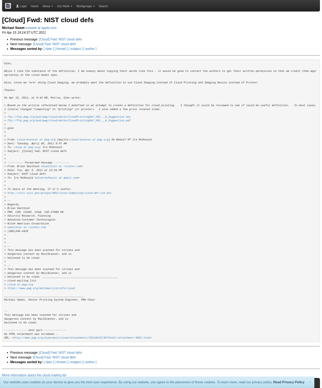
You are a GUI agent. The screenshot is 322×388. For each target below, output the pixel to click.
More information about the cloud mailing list (34, 375)
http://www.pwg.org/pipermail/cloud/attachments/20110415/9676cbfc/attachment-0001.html (82, 337)
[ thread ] (61, 49)
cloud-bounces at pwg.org (36, 139)
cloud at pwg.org (26, 147)
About (48, 6)
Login (21, 6)
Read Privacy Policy (289, 382)
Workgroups (85, 6)
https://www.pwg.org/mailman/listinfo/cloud (41, 288)
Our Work (64, 6)
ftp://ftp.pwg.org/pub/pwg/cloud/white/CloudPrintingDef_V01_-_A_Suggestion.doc (69, 116)
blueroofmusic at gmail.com (57, 177)
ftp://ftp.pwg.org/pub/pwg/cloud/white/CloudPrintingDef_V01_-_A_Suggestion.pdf (69, 120)
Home (34, 6)
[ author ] (90, 49)
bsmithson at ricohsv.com (62, 166)
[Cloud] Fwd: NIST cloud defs (60, 39)
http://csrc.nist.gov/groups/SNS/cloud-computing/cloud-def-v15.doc (59, 193)
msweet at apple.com (40, 28)
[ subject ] (76, 49)
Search (103, 6)
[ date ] (49, 49)
